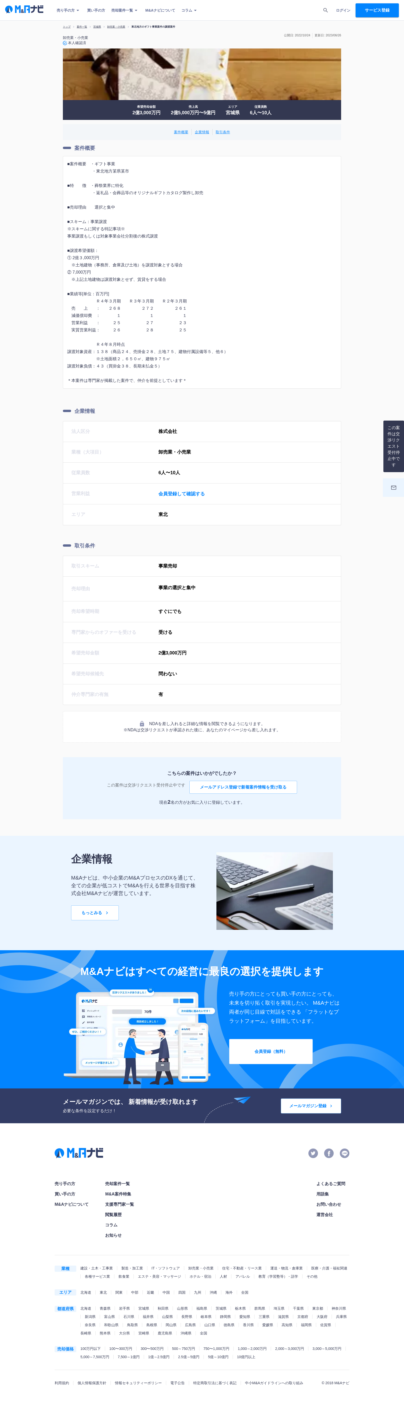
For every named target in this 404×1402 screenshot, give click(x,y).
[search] (326, 10)
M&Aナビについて (160, 10)
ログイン (343, 10)
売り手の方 (69, 10)
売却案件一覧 (125, 10)
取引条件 (223, 132)
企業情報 (202, 132)
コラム (189, 10)
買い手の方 (96, 10)
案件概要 (181, 132)
